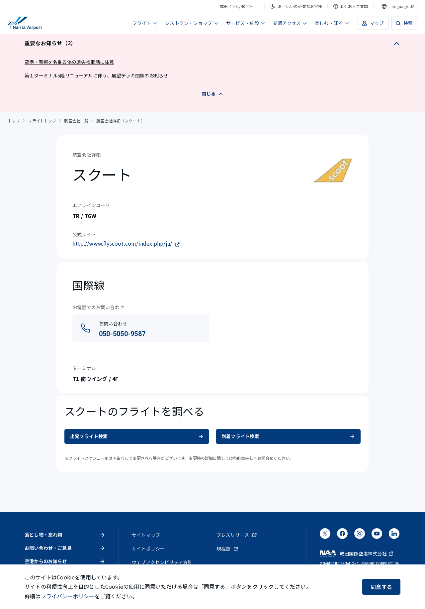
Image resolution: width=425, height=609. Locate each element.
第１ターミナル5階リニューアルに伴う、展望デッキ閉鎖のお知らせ (96, 75)
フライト (145, 23)
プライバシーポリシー (68, 596)
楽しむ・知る (332, 23)
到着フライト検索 (288, 436)
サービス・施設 (246, 23)
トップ (14, 120)
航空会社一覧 (76, 120)
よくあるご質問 (350, 6)
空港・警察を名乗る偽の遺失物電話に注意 (69, 62)
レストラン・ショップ (192, 23)
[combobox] (398, 6)
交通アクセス (290, 23)
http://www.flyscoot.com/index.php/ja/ (126, 243)
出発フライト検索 (137, 436)
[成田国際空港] (25, 23)
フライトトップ (42, 120)
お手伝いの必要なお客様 (296, 6)
